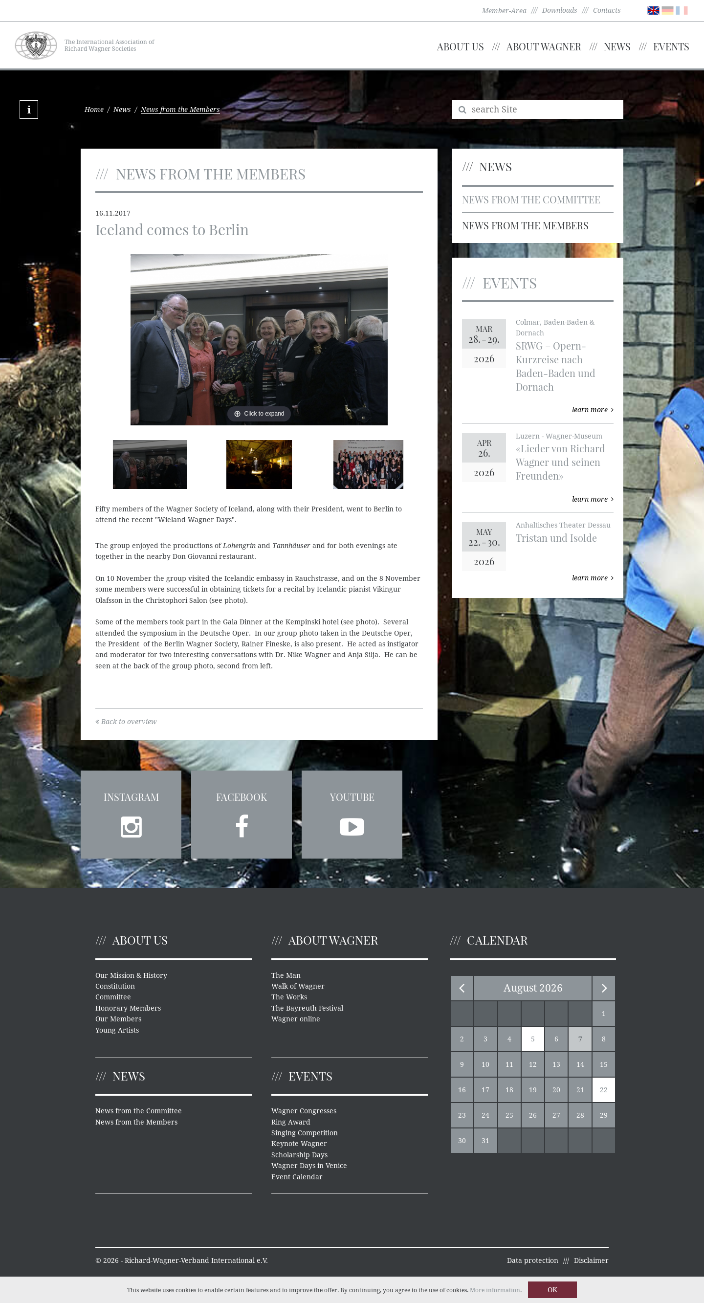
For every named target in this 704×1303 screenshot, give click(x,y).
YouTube (352, 796)
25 (509, 1115)
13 (556, 1064)
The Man (286, 975)
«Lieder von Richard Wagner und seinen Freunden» (560, 462)
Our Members (118, 1019)
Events (671, 46)
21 (580, 1090)
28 (580, 1115)
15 (604, 1064)
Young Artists (117, 1030)
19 (533, 1090)
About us (460, 46)
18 (509, 1090)
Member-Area (504, 11)
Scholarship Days (299, 1155)
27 (556, 1115)
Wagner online (295, 1019)
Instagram (131, 796)
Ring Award (290, 1122)
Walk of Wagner (298, 986)
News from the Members (525, 225)
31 (485, 1141)
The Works (289, 997)
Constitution (115, 986)
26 (533, 1115)
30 (462, 1141)
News (617, 46)
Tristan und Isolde (556, 537)
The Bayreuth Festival (307, 1008)
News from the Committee (531, 199)
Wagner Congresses (303, 1111)
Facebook (241, 796)
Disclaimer (591, 1260)
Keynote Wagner (299, 1144)
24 (485, 1115)
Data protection (532, 1260)
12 (533, 1064)
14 (580, 1064)
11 (509, 1064)
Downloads (559, 10)
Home (94, 109)
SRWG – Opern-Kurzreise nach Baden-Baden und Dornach (555, 366)
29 (604, 1115)
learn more (593, 410)
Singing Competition (304, 1133)
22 (604, 1090)
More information (495, 1290)
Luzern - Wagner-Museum (559, 436)
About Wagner (543, 46)
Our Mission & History (131, 975)
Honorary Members (128, 1008)
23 (462, 1115)
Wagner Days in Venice (309, 1166)
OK (552, 1290)
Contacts (607, 10)
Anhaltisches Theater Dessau (563, 525)
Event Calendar (297, 1177)
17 (485, 1090)
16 (462, 1090)
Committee (113, 997)
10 (485, 1064)
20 (556, 1090)
